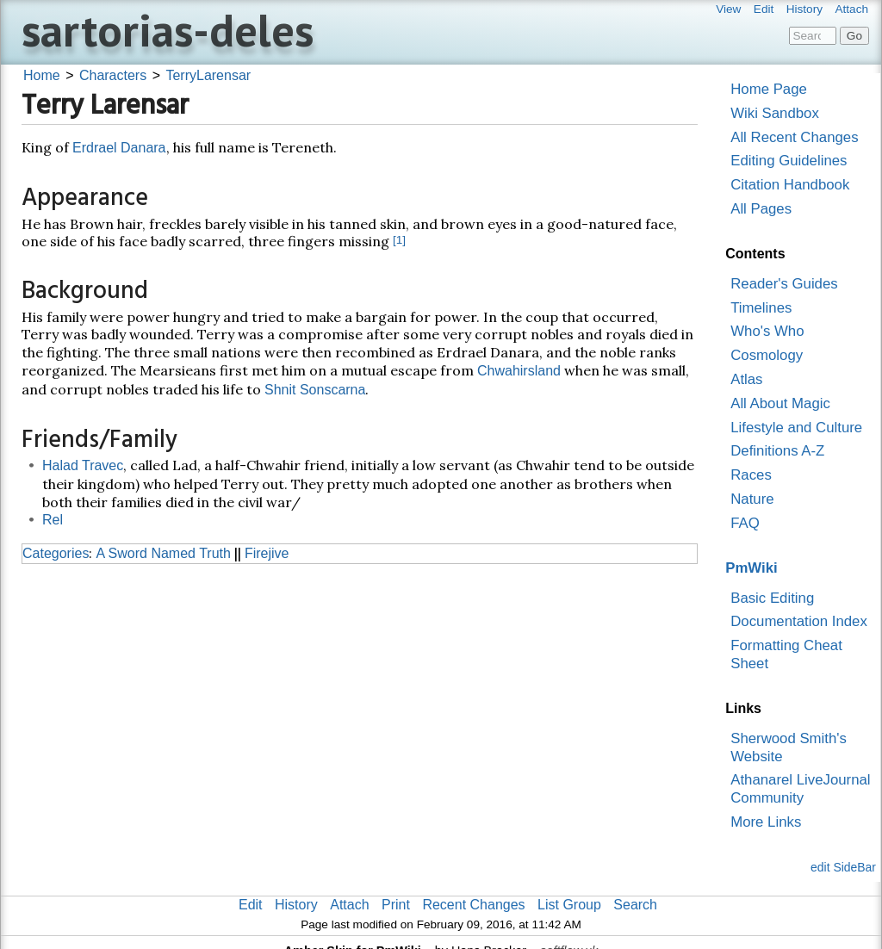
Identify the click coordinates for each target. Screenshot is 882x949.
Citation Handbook (789, 185)
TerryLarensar (208, 75)
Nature (751, 499)
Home (41, 75)
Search (635, 904)
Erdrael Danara (119, 147)
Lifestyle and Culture (796, 427)
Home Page (768, 89)
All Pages (761, 209)
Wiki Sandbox (774, 113)
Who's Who (767, 331)
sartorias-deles (168, 29)
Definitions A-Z (777, 451)
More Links (765, 822)
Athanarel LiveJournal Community (800, 789)
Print (396, 904)
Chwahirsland (519, 370)
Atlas (746, 379)
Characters (112, 75)
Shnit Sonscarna (314, 389)
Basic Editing (772, 598)
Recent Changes (473, 904)
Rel (52, 519)
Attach (851, 9)
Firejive (267, 553)
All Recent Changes (794, 137)
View (728, 9)
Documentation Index (798, 621)
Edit (763, 9)
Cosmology (766, 355)
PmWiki (751, 568)
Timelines (761, 308)
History (804, 9)
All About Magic (780, 403)
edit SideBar (843, 867)
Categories (55, 553)
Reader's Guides (783, 284)
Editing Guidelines (788, 160)
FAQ (745, 523)
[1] (399, 239)
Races (751, 475)
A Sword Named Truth (163, 553)
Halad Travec (82, 465)
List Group (569, 904)
